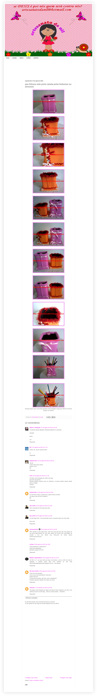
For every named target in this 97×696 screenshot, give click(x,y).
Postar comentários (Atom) (36, 680)
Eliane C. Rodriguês (35, 427)
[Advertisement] (48, 661)
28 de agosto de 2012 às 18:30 (49, 529)
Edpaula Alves (33, 460)
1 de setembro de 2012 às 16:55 (43, 587)
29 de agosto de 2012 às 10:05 (42, 544)
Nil (30, 447)
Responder (32, 442)
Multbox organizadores (36, 557)
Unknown (32, 587)
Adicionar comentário (31, 598)
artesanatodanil (34, 529)
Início (7, 58)
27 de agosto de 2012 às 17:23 (39, 447)
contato (14, 58)
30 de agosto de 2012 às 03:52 (47, 571)
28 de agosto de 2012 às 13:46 (44, 515)
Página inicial (48, 677)
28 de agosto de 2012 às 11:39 (41, 475)
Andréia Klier (33, 492)
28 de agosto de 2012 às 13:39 (44, 505)
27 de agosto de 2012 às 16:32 (49, 427)
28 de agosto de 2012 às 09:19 (46, 460)
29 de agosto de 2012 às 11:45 (51, 557)
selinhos (36, 58)
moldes (28, 58)
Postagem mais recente (31, 677)
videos (21, 58)
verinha (32, 544)
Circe (31, 475)
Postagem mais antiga (66, 677)
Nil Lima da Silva (34, 571)
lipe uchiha (33, 505)
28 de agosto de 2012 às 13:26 (45, 492)
